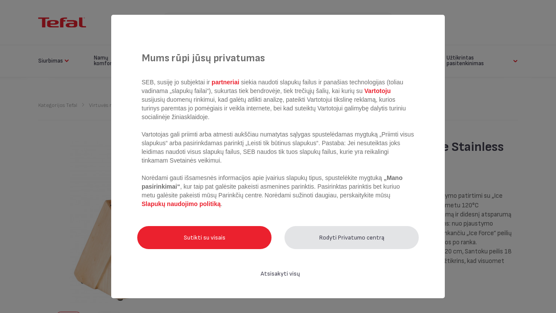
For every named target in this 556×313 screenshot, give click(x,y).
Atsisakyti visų (280, 273)
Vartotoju (377, 90)
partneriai (225, 82)
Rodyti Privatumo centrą (351, 237)
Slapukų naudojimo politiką (181, 203)
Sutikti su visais (204, 237)
